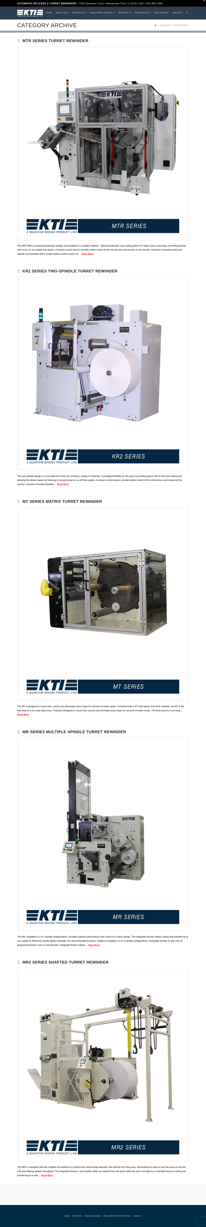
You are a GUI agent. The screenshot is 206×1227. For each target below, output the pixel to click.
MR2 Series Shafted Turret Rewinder (65, 962)
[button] (203, 2)
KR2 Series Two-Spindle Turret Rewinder (69, 271)
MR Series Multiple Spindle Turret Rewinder (74, 732)
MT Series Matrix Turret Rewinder (62, 501)
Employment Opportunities (117, 1216)
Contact (137, 1216)
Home (67, 1216)
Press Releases (93, 1216)
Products (77, 1216)
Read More (88, 254)
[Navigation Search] (186, 13)
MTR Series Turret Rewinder (55, 40)
